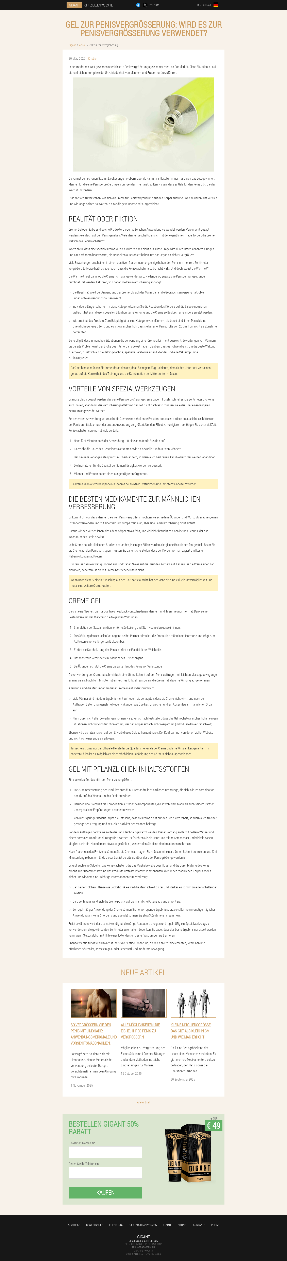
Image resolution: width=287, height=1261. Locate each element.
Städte (167, 1225)
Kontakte (199, 1225)
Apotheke (74, 1225)
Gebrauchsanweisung (143, 1225)
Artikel (182, 1225)
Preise (215, 1225)
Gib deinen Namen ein (82, 1143)
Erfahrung (116, 1225)
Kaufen (105, 1192)
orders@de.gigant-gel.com (143, 1240)
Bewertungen (94, 1225)
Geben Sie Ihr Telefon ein (84, 1163)
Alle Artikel (143, 1102)
